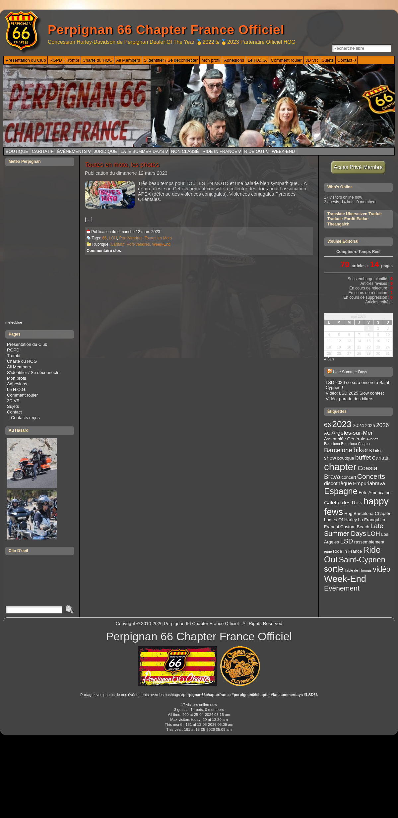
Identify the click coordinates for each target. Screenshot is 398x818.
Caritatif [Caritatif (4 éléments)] (381, 458)
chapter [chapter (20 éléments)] (340, 466)
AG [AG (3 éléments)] (327, 433)
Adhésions (17, 383)
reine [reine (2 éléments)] (328, 551)
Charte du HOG (22, 361)
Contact (14, 411)
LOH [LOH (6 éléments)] (373, 533)
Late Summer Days (142, 151)
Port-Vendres (131, 238)
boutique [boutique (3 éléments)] (345, 458)
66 (104, 238)
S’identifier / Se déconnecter (34, 372)
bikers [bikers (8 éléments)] (362, 450)
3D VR (13, 400)
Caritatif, (119, 244)
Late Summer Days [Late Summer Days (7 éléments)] (353, 529)
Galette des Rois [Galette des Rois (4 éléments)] (343, 502)
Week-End (283, 151)
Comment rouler (22, 395)
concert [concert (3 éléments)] (349, 477)
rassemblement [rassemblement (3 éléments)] (369, 541)
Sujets (13, 406)
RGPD (13, 349)
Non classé (185, 151)
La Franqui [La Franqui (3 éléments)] (368, 519)
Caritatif (42, 151)
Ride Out (254, 151)
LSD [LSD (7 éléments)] (346, 541)
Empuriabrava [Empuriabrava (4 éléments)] (369, 483)
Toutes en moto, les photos (122, 164)
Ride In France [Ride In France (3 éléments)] (347, 551)
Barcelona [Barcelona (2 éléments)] (332, 444)
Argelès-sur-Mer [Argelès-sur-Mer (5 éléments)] (352, 432)
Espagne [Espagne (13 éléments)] (341, 491)
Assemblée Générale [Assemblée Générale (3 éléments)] (344, 438)
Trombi (13, 355)
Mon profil (16, 378)
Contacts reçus (25, 417)
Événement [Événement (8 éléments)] (342, 588)
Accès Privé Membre (358, 167)
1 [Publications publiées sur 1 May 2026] (368, 328)
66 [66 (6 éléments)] (327, 424)
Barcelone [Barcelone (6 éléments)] (338, 450)
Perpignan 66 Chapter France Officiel (166, 30)
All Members (19, 366)
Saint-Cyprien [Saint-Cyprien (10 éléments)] (362, 559)
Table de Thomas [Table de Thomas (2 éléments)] (358, 570)
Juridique (105, 151)
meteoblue (13, 322)
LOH (113, 238)
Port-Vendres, (139, 244)
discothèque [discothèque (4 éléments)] (338, 483)
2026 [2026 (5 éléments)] (382, 425)
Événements (72, 151)
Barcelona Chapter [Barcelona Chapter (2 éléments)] (355, 444)
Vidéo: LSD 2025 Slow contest (355, 393)
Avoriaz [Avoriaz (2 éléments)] (372, 439)
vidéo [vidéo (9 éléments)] (381, 569)
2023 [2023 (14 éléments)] (341, 424)
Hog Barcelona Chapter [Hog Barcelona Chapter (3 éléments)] (367, 513)
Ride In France (220, 151)
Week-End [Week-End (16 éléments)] (345, 579)
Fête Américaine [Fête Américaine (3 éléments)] (374, 492)
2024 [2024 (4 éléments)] (358, 425)
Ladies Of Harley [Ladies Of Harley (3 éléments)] (340, 519)
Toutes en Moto (158, 238)
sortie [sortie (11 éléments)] (334, 568)
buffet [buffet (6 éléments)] (363, 457)
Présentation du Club (27, 344)
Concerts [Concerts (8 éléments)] (371, 476)
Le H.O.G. (17, 389)
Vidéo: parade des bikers (349, 398)
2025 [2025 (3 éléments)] (370, 425)
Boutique (17, 151)
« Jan (329, 359)
